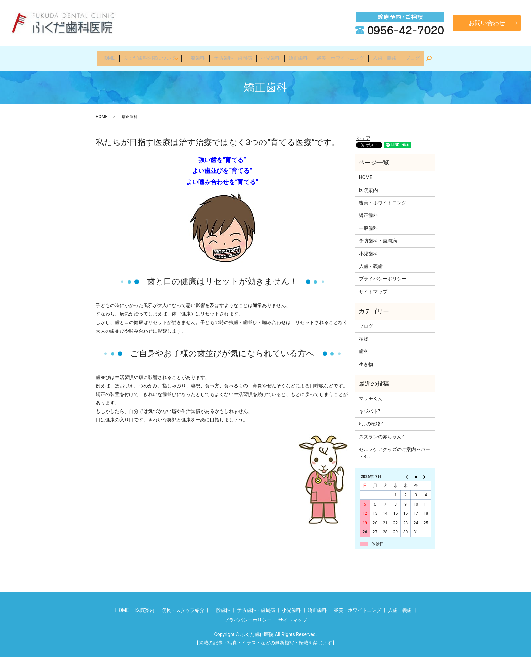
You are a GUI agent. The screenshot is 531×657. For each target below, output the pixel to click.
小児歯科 (271, 55)
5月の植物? (371, 419)
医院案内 (368, 185)
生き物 (366, 360)
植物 (363, 334)
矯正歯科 (297, 55)
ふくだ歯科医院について (152, 55)
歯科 (363, 347)
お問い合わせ (487, 22)
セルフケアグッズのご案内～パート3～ (394, 448)
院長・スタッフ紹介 (183, 605)
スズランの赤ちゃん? (381, 432)
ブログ (408, 55)
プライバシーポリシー (382, 274)
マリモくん (371, 394)
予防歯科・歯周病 (235, 55)
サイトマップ (373, 287)
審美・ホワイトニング (339, 55)
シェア (363, 133)
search (427, 56)
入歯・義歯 (382, 55)
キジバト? (369, 406)
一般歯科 (198, 55)
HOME (112, 55)
